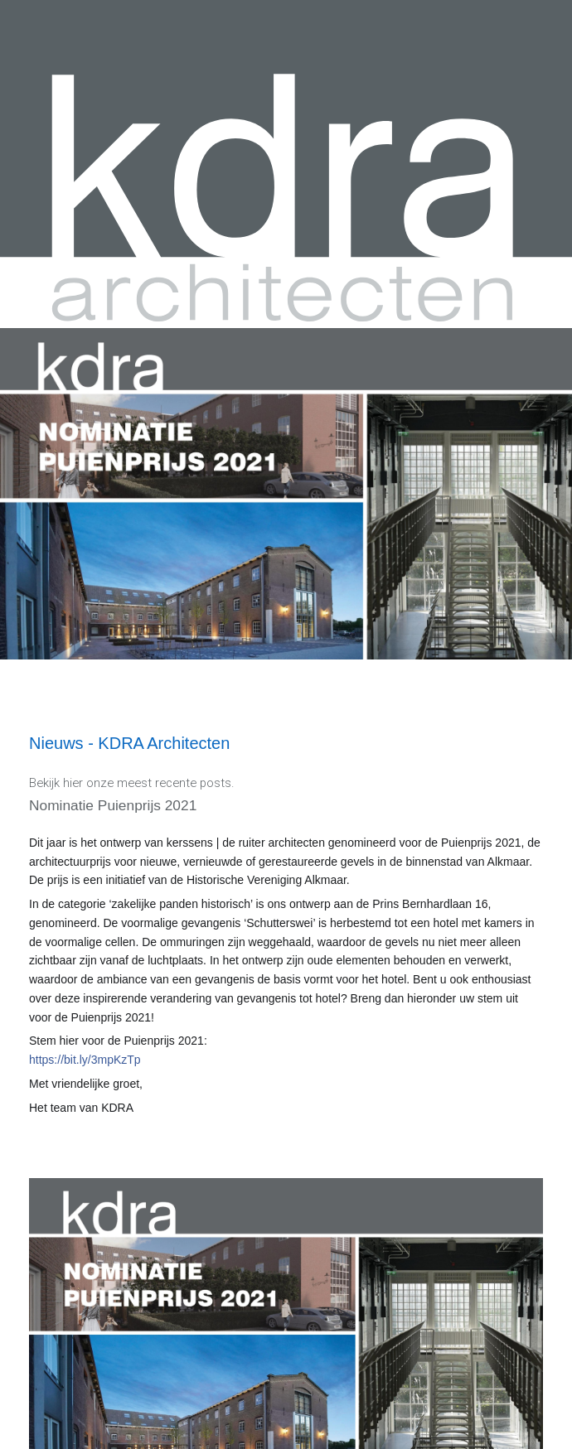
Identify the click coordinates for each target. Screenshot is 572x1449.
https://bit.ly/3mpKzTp (85, 1059)
